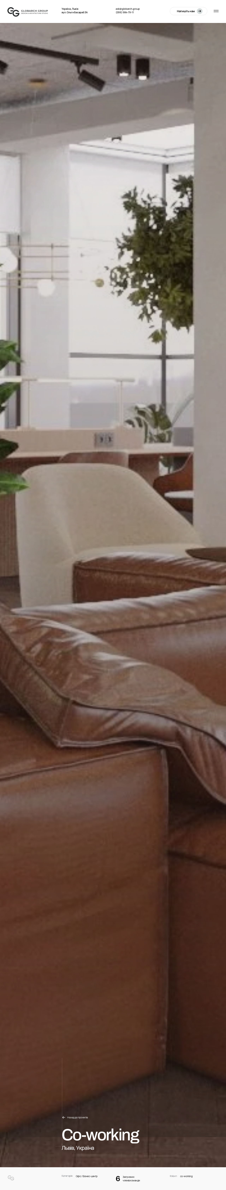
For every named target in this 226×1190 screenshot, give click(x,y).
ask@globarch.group (128, 8)
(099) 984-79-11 (125, 12)
